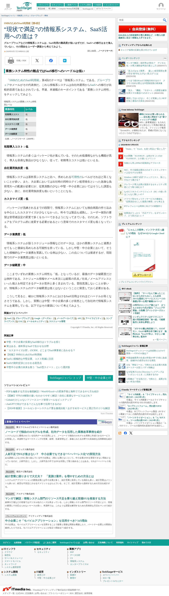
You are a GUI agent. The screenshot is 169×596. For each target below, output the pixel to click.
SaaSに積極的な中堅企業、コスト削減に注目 (29, 359)
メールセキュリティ (36, 321)
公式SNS (20, 593)
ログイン (6, 542)
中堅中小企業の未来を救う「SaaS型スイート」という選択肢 (38, 367)
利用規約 (120, 542)
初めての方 (146, 542)
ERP (72, 552)
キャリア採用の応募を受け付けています (139, 50)
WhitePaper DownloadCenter (105, 422)
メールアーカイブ (65, 318)
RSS (119, 433)
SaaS (93, 84)
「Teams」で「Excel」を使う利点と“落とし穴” (145, 149)
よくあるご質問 (49, 542)
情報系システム (77, 561)
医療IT (73, 575)
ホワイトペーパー (111, 575)
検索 (164, 20)
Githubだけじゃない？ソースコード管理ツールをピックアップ (39, 400)
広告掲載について (105, 542)
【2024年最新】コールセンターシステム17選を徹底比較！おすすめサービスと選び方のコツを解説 (58, 408)
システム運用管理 (13, 567)
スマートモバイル (13, 561)
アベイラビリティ (93, 318)
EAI (20, 321)
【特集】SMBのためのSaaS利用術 (24, 354)
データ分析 (75, 555)
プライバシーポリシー (58, 593)
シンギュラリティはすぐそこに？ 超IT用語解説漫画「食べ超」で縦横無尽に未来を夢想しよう (149, 319)
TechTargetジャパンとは (70, 542)
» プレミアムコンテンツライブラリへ (136, 282)
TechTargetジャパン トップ (65, 377)
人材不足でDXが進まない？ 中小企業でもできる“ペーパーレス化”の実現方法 (52, 454)
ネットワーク (11, 564)
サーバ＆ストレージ (14, 558)
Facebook (125, 433)
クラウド (9, 552)
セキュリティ (43, 552)
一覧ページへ (161, 339)
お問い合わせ (88, 542)
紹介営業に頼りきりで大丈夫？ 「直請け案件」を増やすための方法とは (49, 476)
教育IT (73, 578)
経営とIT (41, 575)
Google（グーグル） (43, 318)
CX (71, 558)
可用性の (76, 177)
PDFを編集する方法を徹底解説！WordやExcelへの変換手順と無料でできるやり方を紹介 (52, 391)
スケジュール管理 (57, 321)
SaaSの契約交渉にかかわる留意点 (24, 363)
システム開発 (11, 575)
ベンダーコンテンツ (131, 58)
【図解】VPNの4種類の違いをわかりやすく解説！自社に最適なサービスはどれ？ (49, 395)
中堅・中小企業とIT (99, 377)
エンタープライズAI (79, 564)
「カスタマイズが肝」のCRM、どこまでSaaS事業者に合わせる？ (40, 350)
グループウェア (23, 318)
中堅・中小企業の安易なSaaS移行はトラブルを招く (33, 342)
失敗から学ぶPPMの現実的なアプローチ (142, 163)
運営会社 (79, 593)
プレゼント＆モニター (113, 581)
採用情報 (88, 593)
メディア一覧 (9, 593)
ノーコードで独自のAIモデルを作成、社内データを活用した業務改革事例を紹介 (53, 431)
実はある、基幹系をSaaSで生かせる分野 (27, 346)
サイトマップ (132, 542)
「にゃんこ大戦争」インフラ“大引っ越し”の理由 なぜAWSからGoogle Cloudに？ (145, 233)
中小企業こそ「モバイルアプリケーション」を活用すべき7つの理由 (46, 520)
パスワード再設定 (32, 542)
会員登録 (17, 542)
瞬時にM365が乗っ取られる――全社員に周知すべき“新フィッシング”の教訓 (153, 117)
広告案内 (29, 593)
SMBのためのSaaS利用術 (24, 80)
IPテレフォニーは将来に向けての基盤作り (143, 206)
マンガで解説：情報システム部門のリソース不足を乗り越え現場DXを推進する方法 (55, 498)
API (79, 318)
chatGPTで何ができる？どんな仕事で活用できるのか (34, 404)
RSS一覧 (106, 578)
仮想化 (8, 555)
